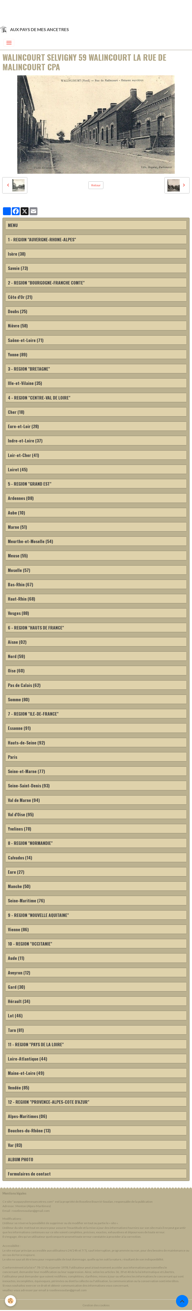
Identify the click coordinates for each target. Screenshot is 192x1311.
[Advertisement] (89, 11)
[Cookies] (10, 1300)
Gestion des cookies (96, 1305)
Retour (96, 185)
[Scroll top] (182, 1301)
